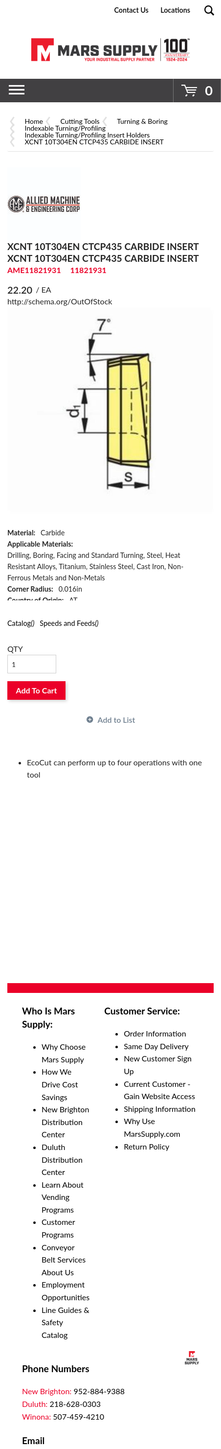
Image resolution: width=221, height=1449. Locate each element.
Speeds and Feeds (69, 623)
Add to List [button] (116, 719)
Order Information (155, 1033)
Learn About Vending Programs (63, 1197)
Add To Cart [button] (36, 690)
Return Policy (146, 1146)
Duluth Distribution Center (62, 1159)
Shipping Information (160, 1108)
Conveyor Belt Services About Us (64, 1259)
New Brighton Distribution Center (65, 1121)
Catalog (20, 623)
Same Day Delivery (156, 1046)
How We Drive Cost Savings (60, 1084)
